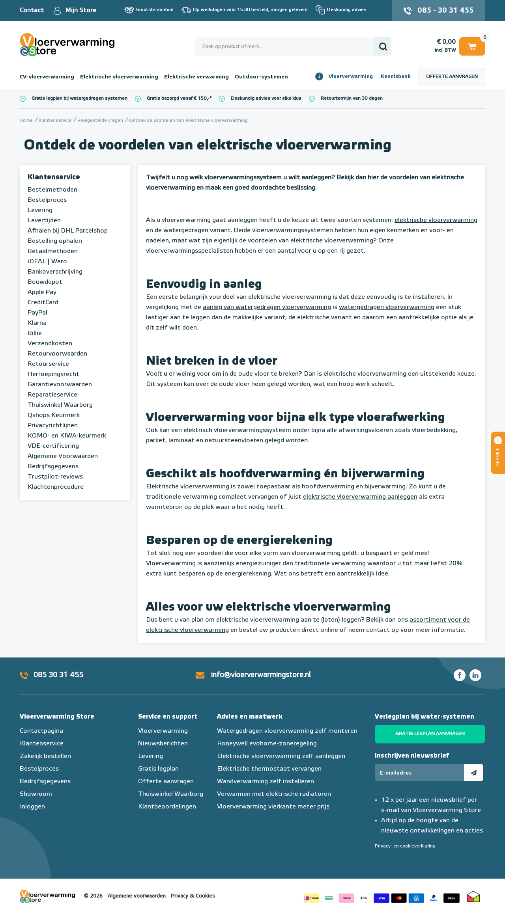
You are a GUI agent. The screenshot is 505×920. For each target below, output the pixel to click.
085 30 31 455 (58, 675)
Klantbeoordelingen (167, 807)
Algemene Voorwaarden (63, 456)
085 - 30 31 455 (445, 10)
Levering (40, 210)
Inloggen (32, 807)
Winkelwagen (472, 46)
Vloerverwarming (351, 76)
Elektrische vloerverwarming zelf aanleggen (281, 756)
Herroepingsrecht (53, 374)
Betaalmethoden (53, 251)
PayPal (37, 313)
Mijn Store (80, 10)
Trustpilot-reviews (55, 477)
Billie (35, 333)
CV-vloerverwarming (47, 77)
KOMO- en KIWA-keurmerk (67, 436)
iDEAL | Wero (47, 262)
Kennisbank (396, 76)
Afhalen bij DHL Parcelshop (68, 231)
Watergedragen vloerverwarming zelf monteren (287, 731)
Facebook (460, 675)
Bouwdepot (45, 282)
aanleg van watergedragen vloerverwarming (267, 307)
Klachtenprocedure (56, 487)
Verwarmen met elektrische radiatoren (274, 794)
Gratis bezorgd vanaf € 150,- (178, 98)
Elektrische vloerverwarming (119, 77)
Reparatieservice (52, 395)
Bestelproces (47, 200)
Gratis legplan (158, 769)
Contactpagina (41, 731)
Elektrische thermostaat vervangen (269, 769)
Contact (32, 10)
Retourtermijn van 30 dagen (352, 98)
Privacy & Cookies (193, 896)
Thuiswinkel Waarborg (60, 405)
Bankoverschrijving (55, 272)
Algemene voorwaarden (137, 896)
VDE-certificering (53, 446)
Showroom (36, 794)
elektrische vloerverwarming (436, 220)
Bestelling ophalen (55, 241)
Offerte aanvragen (452, 76)
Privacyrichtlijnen (53, 426)
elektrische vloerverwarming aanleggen (360, 497)
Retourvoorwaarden (57, 354)
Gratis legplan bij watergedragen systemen (79, 98)
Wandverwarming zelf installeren (265, 781)
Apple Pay (42, 292)
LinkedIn (475, 675)
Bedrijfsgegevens (53, 467)
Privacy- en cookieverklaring (405, 846)
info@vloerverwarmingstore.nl (260, 675)
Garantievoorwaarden (60, 385)
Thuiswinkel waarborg (473, 896)
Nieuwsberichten (163, 744)
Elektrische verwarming (196, 77)
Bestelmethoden (52, 190)
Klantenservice (54, 177)
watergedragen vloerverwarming (386, 307)
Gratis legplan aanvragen (430, 734)
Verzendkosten (50, 344)
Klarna (37, 323)
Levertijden (44, 221)
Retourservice (48, 364)
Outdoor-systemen (261, 77)
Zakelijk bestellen (45, 756)
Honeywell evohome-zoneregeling (267, 744)
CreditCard (43, 303)
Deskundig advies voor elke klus (266, 98)
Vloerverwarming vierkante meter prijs (273, 807)
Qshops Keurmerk (54, 415)
